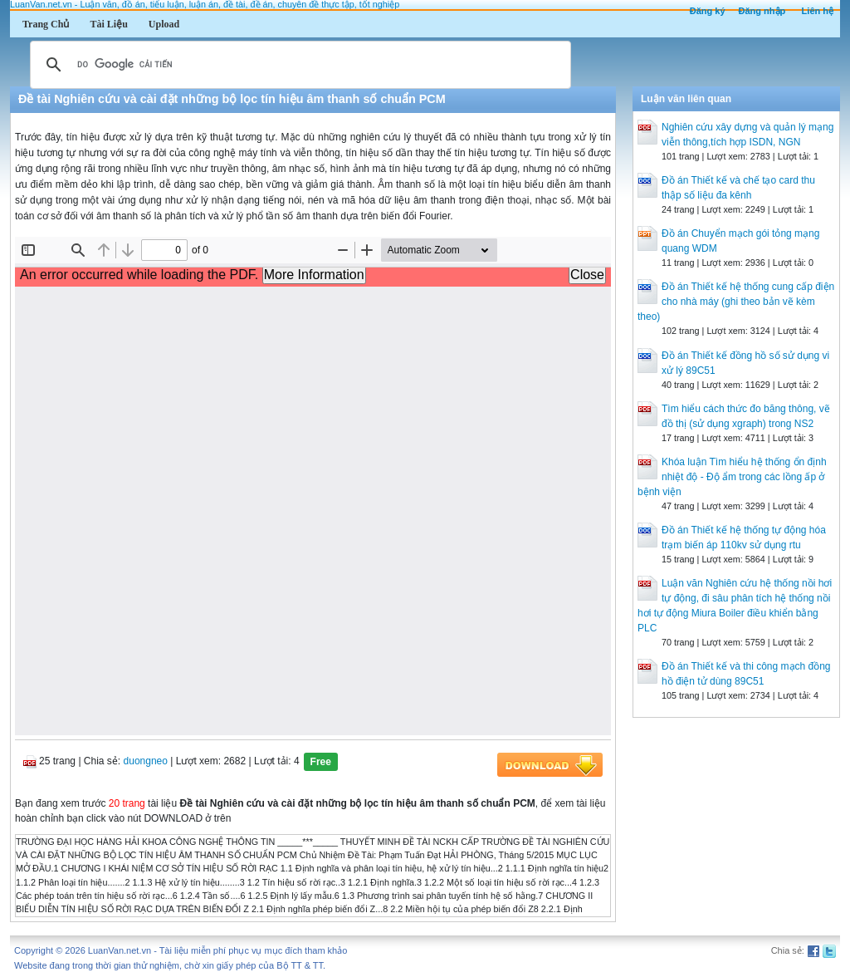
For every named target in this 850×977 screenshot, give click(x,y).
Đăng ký (707, 11)
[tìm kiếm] (298, 65)
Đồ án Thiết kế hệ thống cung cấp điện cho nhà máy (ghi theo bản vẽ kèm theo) (736, 301)
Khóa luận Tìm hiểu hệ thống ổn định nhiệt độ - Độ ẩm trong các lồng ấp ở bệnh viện (732, 477)
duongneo (146, 761)
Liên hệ (817, 11)
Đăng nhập (762, 11)
